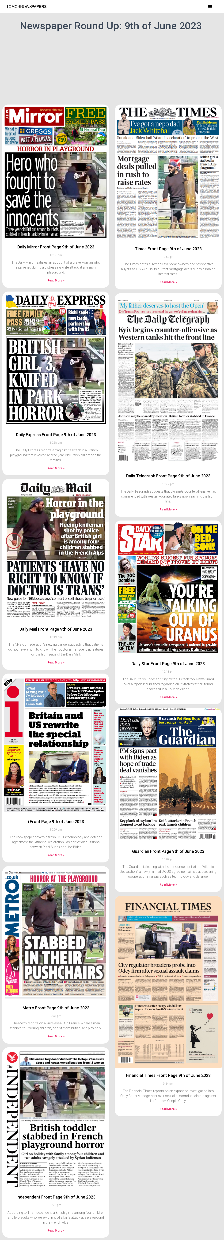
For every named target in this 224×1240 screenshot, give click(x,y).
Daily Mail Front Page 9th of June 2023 (55, 629)
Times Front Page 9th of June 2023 (168, 248)
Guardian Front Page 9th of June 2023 (168, 851)
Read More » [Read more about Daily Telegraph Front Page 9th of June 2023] (168, 509)
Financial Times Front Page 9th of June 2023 (168, 1075)
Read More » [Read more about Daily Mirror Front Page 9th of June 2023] (56, 280)
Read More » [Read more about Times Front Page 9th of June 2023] (168, 282)
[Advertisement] (112, 67)
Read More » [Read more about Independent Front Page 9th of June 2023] (56, 1230)
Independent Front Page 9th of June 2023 (55, 1197)
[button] (209, 6)
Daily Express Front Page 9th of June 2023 (56, 434)
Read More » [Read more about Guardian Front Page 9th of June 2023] (168, 884)
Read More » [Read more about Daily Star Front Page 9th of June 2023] (168, 697)
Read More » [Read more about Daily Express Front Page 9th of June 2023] (56, 468)
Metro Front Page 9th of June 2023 (56, 1007)
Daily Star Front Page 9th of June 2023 (168, 663)
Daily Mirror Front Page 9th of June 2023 (55, 246)
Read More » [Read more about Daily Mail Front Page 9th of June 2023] (56, 662)
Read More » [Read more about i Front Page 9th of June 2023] (56, 855)
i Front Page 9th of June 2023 (56, 821)
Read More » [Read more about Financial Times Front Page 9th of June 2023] (168, 1109)
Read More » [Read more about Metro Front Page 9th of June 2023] (56, 1036)
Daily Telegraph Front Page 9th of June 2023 (168, 475)
